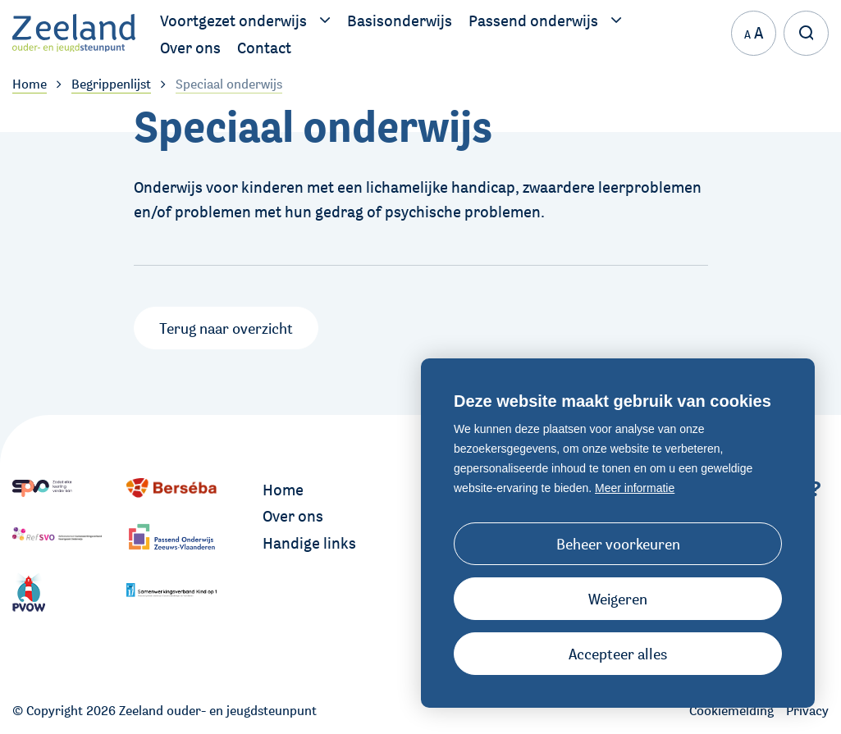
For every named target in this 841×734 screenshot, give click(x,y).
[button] (618, 598)
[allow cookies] (618, 653)
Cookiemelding (731, 710)
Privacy (807, 710)
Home (283, 489)
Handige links (309, 543)
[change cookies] (618, 543)
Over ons (293, 516)
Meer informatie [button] (634, 488)
